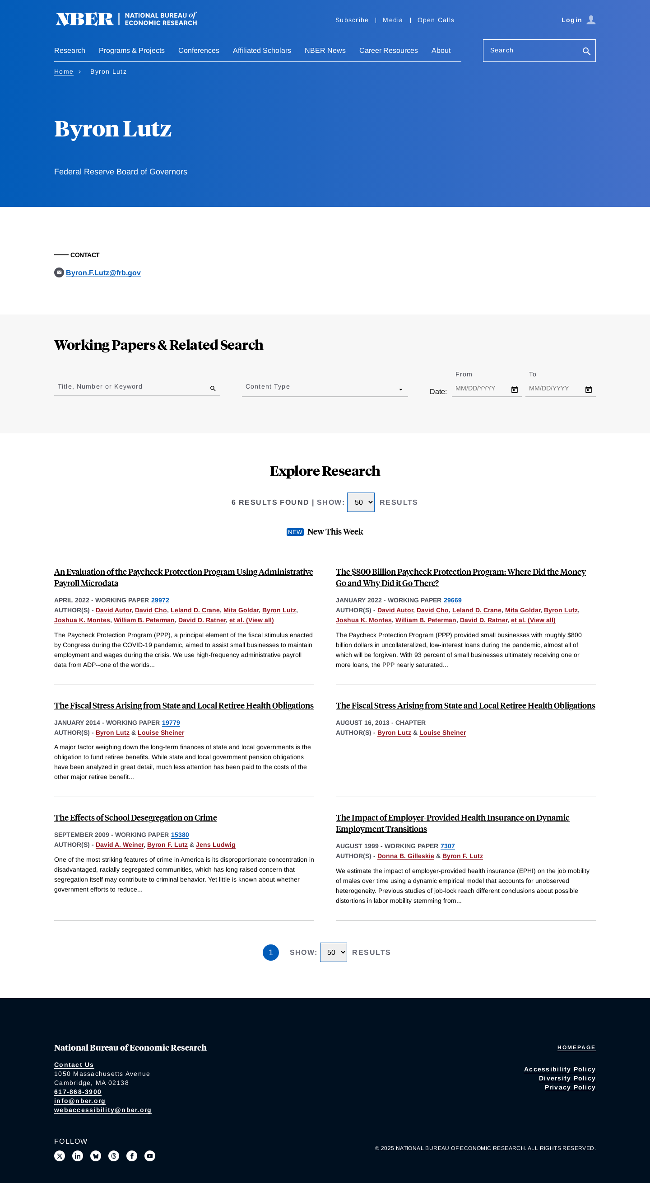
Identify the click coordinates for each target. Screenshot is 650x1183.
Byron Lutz (279, 610)
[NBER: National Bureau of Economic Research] (133, 24)
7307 (448, 846)
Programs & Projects (132, 50)
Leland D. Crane (195, 610)
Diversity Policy (567, 1078)
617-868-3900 (78, 1091)
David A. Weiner (120, 844)
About (441, 50)
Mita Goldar (241, 610)
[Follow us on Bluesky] (95, 1155)
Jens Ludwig (216, 844)
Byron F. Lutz (167, 844)
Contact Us (74, 1064)
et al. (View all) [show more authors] (251, 620)
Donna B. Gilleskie (405, 855)
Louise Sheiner (161, 732)
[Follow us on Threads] (113, 1155)
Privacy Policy (570, 1087)
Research (69, 50)
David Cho (151, 610)
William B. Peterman (144, 620)
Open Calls (436, 19)
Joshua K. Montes (82, 620)
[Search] (586, 52)
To (540, 374)
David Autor (113, 610)
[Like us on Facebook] (131, 1155)
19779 (171, 722)
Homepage (576, 1047)
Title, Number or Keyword (100, 386)
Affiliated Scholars (262, 50)
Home (64, 71)
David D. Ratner (202, 620)
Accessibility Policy (560, 1069)
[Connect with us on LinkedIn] (77, 1155)
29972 (160, 600)
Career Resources (388, 50)
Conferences (198, 50)
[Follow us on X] (59, 1155)
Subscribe (352, 19)
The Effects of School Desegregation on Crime (135, 817)
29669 (453, 600)
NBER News (325, 50)
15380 (180, 834)
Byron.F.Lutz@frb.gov (103, 273)
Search (502, 50)
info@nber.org (80, 1100)
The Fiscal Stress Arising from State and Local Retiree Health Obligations (184, 705)
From (471, 374)
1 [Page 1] (271, 952)
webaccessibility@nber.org (103, 1109)
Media (393, 19)
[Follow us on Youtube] (149, 1155)
